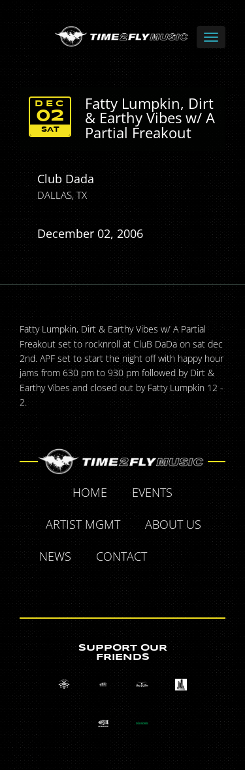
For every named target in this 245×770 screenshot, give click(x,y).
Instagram (138, 587)
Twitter (204, 558)
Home (90, 492)
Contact (121, 556)
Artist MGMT (83, 524)
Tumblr (108, 587)
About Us (173, 524)
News (55, 556)
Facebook (174, 558)
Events (152, 492)
